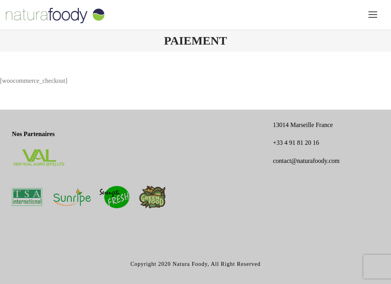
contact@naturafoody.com (306, 160)
